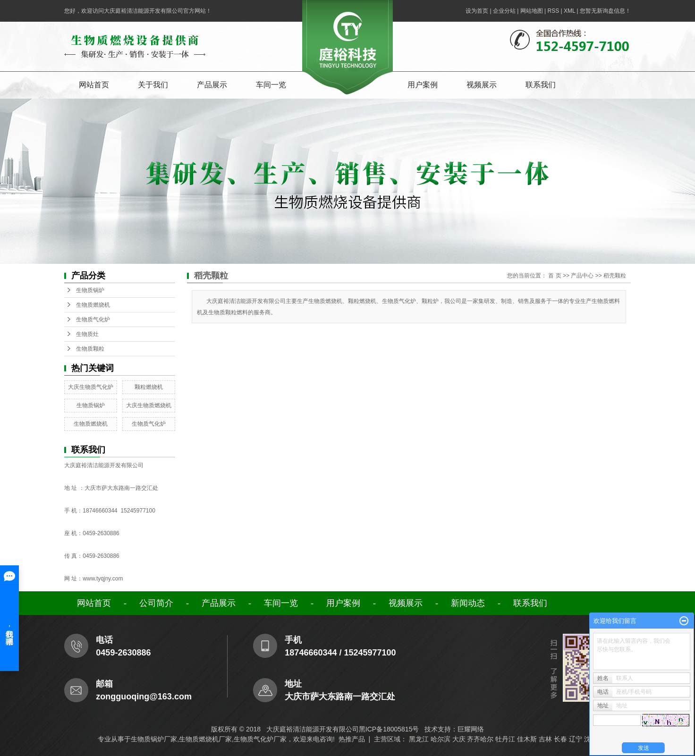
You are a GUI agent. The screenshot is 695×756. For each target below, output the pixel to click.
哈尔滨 (440, 739)
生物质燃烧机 (93, 305)
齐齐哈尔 (480, 739)
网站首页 (94, 85)
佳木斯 (527, 739)
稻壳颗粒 (614, 275)
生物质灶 (87, 334)
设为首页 (477, 11)
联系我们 (540, 85)
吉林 (545, 739)
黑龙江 (419, 739)
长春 (560, 739)
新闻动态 (468, 603)
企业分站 (504, 11)
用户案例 (422, 85)
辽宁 (575, 739)
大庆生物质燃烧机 (148, 405)
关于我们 (153, 85)
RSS (553, 11)
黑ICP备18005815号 (389, 729)
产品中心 (582, 275)
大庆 (459, 739)
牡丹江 (505, 739)
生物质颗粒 (90, 348)
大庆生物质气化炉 (90, 387)
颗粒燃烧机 (149, 387)
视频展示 (481, 85)
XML (569, 11)
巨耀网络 (471, 729)
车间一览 (271, 85)
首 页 (554, 275)
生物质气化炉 (93, 319)
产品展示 (212, 85)
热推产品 (352, 739)
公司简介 (156, 603)
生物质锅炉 (90, 290)
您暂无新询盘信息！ (605, 11)
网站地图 (531, 11)
